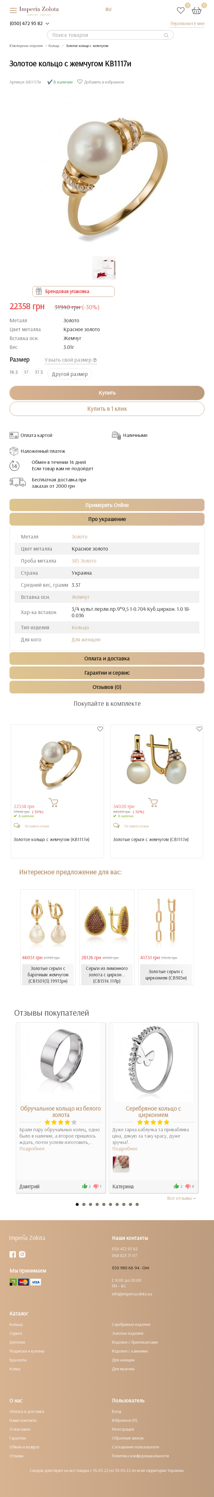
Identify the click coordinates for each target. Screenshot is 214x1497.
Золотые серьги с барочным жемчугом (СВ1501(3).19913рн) (48, 974)
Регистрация (123, 1429)
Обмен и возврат (25, 1447)
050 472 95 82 (125, 1249)
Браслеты (18, 1360)
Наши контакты (23, 1420)
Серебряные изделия (131, 1324)
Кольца (16, 1324)
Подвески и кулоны (27, 1351)
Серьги (16, 1333)
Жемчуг (81, 596)
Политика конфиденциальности (140, 1456)
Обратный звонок (128, 1438)
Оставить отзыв (37, 826)
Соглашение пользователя (135, 1447)
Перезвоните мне (187, 23)
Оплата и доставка (27, 1411)
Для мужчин (123, 1369)
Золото (80, 536)
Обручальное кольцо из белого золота (60, 1112)
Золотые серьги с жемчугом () (151, 839)
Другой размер (70, 374)
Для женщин (86, 639)
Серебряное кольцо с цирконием (153, 1112)
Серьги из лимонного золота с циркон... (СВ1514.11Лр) (107, 974)
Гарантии (18, 1438)
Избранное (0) (124, 1420)
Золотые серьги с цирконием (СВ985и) (166, 974)
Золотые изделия (127, 1333)
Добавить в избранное (101, 82)
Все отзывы (182, 1198)
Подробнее (32, 1148)
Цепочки (17, 1342)
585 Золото (84, 560)
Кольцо (80, 627)
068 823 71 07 (124, 1255)
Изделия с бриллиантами (135, 1342)
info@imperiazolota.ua (132, 1294)
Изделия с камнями (130, 1351)
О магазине (20, 1429)
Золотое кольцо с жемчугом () (51, 839)
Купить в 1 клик (107, 408)
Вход (116, 1411)
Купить (107, 392)
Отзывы (16, 1456)
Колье (15, 1369)
